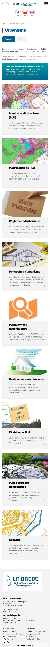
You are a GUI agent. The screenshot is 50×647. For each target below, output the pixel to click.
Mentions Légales (33, 639)
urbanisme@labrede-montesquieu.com (22, 74)
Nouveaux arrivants (10, 631)
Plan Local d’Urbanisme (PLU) (24, 115)
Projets (21, 39)
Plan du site (30, 629)
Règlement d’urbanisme (24, 221)
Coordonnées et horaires (13, 634)
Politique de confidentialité (36, 631)
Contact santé (8, 629)
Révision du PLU (19, 432)
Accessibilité (31, 636)
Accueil (2, 23)
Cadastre (15, 539)
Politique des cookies (34, 634)
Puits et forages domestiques (19, 484)
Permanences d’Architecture (18, 326)
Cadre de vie (13, 23)
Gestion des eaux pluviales (26, 379)
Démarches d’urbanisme (24, 271)
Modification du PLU (22, 168)
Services (8, 39)
